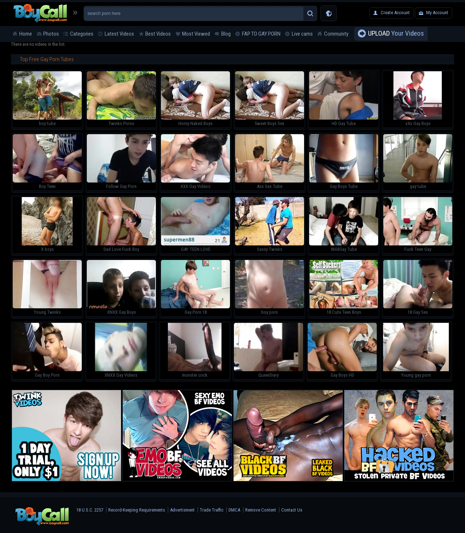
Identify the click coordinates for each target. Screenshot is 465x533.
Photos (51, 34)
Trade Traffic (211, 510)
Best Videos (158, 34)
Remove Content (260, 510)
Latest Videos (119, 34)
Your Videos (396, 34)
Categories (81, 34)
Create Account (395, 12)
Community (336, 34)
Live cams (302, 34)
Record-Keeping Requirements (136, 510)
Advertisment (182, 510)
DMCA (234, 510)
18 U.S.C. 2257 (89, 510)
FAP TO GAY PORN (261, 34)
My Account (437, 12)
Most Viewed (196, 34)
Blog (226, 34)
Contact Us (291, 510)
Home (25, 34)
